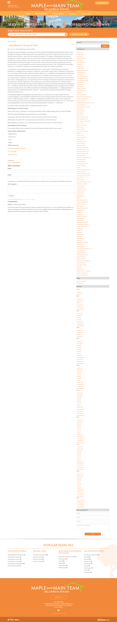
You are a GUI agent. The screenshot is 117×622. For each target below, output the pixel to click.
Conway (86, 565)
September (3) (80, 409)
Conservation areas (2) (82, 78)
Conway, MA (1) (80, 82)
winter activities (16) (82, 273)
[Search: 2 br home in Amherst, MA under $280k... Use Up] (36, 34)
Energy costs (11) (81, 100)
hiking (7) (79, 133)
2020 (78, 327)
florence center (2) (81, 125)
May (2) (79, 428)
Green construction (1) (82, 131)
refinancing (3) (80, 234)
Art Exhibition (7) (81, 62)
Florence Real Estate (13, 565)
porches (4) (79, 228)
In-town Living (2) (81, 165)
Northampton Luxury (13, 557)
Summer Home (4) (81, 256)
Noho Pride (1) (80, 220)
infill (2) (78, 167)
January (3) (79, 368)
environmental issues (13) (83, 106)
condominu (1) (80, 74)
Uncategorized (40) (81, 264)
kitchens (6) (80, 177)
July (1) (79, 353)
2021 (78, 310)
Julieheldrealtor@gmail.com (14, 6)
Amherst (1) (80, 56)
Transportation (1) (81, 262)
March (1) (79, 315)
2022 (78, 296)
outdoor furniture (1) (82, 226)
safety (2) (79, 240)
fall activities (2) (80, 110)
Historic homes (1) (81, 137)
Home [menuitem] (28, 14)
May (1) (79, 302)
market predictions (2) (82, 202)
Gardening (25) (80, 129)
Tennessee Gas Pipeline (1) (84, 260)
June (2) (79, 351)
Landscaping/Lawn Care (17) (84, 181)
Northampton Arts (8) (82, 222)
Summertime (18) (81, 258)
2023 (78, 289)
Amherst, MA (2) (81, 58)
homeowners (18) (81, 159)
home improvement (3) (82, 147)
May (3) (79, 349)
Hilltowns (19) (80, 135)
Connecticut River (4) (82, 76)
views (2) (79, 266)
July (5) (79, 485)
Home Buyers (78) (81, 141)
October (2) (80, 359)
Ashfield (86, 557)
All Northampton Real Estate (16, 554)
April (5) (79, 479)
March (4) (79, 372)
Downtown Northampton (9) (84, 96)
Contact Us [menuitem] (86, 14)
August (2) (79, 355)
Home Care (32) (80, 143)
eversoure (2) (80, 108)
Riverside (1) (80, 238)
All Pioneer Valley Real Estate (66, 556)
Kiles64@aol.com (67, 603)
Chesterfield (87, 563)
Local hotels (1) (80, 194)
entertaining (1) (80, 104)
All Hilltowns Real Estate (91, 554)
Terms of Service (30, 199)
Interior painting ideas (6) (83, 173)
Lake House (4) (80, 179)
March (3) (79, 450)
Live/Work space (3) (82, 183)
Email (9, 175)
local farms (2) (80, 192)
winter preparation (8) (82, 275)
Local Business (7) (81, 189)
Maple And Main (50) (82, 200)
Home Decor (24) (81, 145)
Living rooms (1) (80, 185)
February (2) (80, 332)
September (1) (80, 323)
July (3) (79, 432)
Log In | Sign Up (102, 3)
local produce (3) (81, 196)
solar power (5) (80, 250)
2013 (78, 497)
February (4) (80, 475)
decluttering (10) (81, 90)
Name (10, 168)
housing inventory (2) (82, 163)
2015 (78, 444)
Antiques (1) (80, 60)
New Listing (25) (81, 218)
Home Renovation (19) (82, 153)
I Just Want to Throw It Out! (23, 45)
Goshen (86, 570)
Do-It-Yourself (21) (81, 94)
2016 (78, 417)
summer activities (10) (82, 254)
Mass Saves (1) (80, 206)
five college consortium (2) (83, 121)
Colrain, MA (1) (80, 68)
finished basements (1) (82, 119)
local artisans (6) (81, 187)
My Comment (12, 184)
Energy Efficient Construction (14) (85, 102)
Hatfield (60, 563)
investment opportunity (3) (83, 175)
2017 (78, 390)
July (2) (79, 380)
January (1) (79, 292)
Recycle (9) (79, 230)
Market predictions (81, 281)
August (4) (79, 488)
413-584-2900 (12, 5)
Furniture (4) (80, 127)
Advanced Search (77, 34)
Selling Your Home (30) (82, 242)
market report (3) (81, 204)
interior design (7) (81, 171)
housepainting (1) (81, 161)
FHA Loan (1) (80, 115)
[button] (66, 34)
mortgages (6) (80, 210)
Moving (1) (79, 212)
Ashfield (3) (79, 64)
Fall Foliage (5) (80, 112)
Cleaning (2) (80, 66)
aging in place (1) (81, 54)
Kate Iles (12, 49)
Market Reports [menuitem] (58, 14)
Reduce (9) (79, 232)
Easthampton (62, 559)
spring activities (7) (81, 252)
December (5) (80, 442)
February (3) (80, 422)
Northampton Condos (14, 561)
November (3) (80, 388)
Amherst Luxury (37, 557)
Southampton (62, 565)
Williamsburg (62, 567)
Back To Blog (12, 41)
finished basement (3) (82, 117)
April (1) (79, 294)
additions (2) (80, 52)
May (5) (79, 455)
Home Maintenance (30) (83, 149)
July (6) (79, 459)
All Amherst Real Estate (39, 554)
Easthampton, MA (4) (82, 98)
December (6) (80, 496)
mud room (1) (80, 214)
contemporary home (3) (82, 80)
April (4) (79, 426)
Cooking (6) (79, 84)
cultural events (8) (81, 88)
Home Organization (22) (83, 151)
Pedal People (66, 75)
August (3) (79, 407)
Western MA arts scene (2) (83, 271)
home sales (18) (80, 155)
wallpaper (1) (80, 269)
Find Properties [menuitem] (41, 14)
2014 (78, 471)
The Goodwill (12, 151)
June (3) (79, 378)
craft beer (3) (80, 86)
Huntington (87, 572)
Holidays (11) (80, 139)
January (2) (79, 330)
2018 (78, 365)
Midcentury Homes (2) (82, 208)
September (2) (80, 384)
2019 (78, 338)
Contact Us (58, 597)
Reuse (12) (79, 236)
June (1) (79, 319)
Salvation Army (12, 154)
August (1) (79, 304)
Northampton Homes (14, 559)
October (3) (80, 438)
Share (72, 44)
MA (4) (78, 198)
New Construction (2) (82, 216)
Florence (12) (80, 123)
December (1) (80, 363)
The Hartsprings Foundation (17, 148)
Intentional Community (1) (83, 169)
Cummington (87, 568)
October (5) (80, 465)
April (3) (79, 399)
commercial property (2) (83, 70)
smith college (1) (81, 246)
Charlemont (87, 561)
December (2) (80, 308)
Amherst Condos (37, 561)
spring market (80, 283)
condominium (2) (81, 72)
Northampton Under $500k (15, 563)
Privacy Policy (25, 199)
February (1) (80, 300)
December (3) (80, 506)
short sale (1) (80, 244)
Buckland (86, 559)
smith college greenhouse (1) (84, 248)
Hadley (60, 561)
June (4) (79, 483)
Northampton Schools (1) (83, 224)
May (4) (79, 481)
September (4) (80, 490)
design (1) (79, 92)
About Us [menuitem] (73, 14)
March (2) (79, 397)
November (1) (80, 306)
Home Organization (14, 162)
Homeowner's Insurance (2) (84, 157)
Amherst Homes (37, 559)
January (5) (79, 473)
